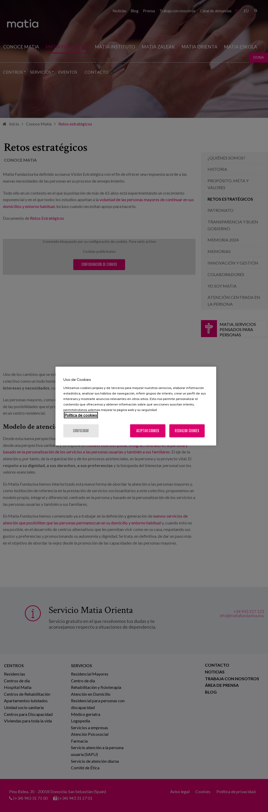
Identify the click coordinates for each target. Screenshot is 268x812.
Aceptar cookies (147, 430)
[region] (135, 406)
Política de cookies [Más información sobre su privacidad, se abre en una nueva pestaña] (81, 415)
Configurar (81, 430)
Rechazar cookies (187, 430)
